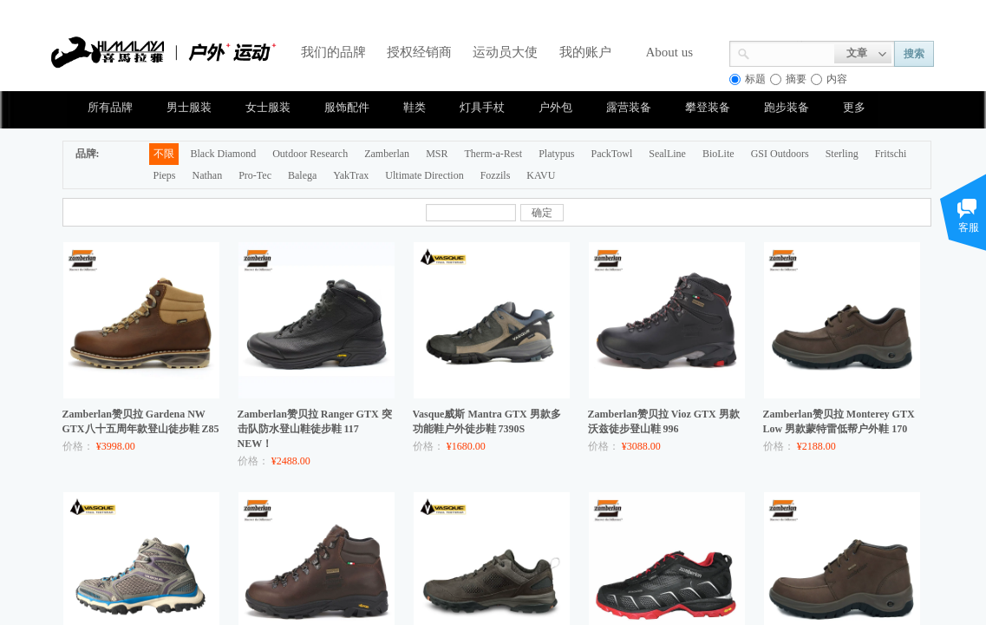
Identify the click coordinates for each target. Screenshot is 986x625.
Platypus (556, 154)
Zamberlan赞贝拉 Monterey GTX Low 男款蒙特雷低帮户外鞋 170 (839, 421)
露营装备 (628, 107)
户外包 (555, 107)
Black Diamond (224, 154)
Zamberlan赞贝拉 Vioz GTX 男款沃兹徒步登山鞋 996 (664, 421)
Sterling (842, 154)
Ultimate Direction (424, 175)
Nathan (208, 175)
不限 (163, 154)
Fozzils (495, 175)
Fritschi (891, 154)
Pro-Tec (254, 175)
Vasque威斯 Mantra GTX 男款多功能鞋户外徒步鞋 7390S (487, 421)
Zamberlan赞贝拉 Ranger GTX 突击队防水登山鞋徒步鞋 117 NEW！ (315, 429)
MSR (436, 154)
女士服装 (268, 107)
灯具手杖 (482, 107)
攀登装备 (707, 107)
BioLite (718, 154)
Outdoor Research (310, 154)
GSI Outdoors (780, 154)
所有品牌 (110, 107)
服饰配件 (346, 107)
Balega (302, 175)
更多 (854, 107)
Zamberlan (386, 154)
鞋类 (414, 107)
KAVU (540, 175)
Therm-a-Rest (493, 154)
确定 (542, 213)
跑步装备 (786, 107)
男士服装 (189, 107)
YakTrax (351, 175)
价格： (78, 446)
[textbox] (792, 52)
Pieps (164, 175)
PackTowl (611, 154)
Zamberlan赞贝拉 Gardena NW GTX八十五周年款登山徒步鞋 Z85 (140, 421)
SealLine (667, 154)
